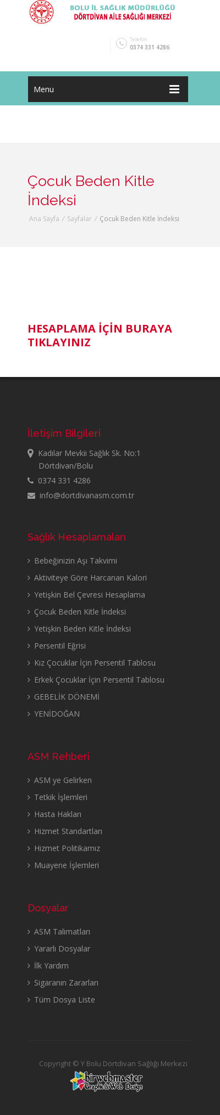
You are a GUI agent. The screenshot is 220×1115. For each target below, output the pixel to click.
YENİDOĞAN (54, 713)
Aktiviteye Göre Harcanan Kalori (87, 577)
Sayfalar (79, 218)
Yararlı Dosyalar (59, 948)
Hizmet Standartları (65, 831)
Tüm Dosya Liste (61, 999)
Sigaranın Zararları (63, 982)
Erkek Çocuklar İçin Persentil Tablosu (96, 679)
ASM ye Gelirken (60, 780)
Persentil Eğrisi (57, 645)
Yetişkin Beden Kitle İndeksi (79, 628)
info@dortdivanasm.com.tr (81, 495)
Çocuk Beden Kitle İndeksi (77, 611)
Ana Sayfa (44, 218)
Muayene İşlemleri (63, 865)
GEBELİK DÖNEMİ (64, 696)
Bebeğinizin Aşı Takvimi (72, 560)
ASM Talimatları (59, 931)
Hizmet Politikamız (64, 848)
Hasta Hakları (54, 814)
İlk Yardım (48, 965)
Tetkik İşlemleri (57, 797)
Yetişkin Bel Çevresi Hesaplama (86, 594)
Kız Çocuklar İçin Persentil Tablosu (92, 662)
